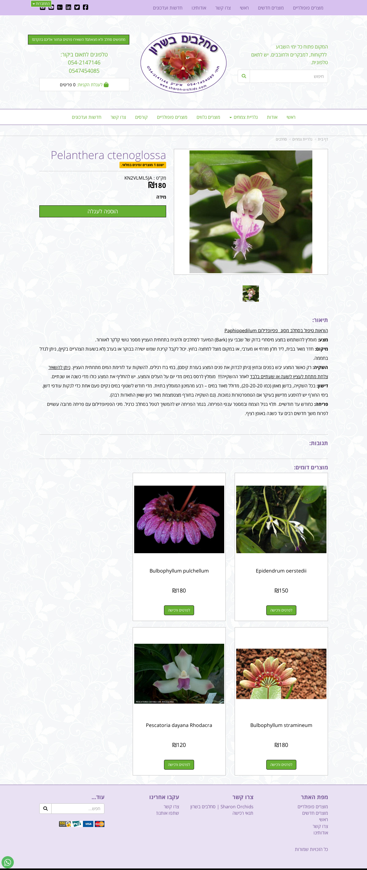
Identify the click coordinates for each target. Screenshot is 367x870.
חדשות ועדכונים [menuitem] (86, 117)
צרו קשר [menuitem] (118, 117)
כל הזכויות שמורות (311, 843)
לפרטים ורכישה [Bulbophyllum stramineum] (84, 607)
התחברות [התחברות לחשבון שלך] (41, 3)
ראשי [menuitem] (291, 117)
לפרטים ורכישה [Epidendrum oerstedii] (283, 607)
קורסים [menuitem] (141, 117)
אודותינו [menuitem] (199, 8)
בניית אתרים (162, 866)
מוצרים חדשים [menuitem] (271, 8)
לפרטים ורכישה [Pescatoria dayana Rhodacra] (283, 758)
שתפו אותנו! (167, 806)
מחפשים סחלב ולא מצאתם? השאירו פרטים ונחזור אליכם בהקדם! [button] (78, 39)
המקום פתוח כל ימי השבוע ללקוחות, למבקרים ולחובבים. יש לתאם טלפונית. (289, 54)
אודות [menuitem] (272, 117)
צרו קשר (171, 800)
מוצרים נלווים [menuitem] (208, 117)
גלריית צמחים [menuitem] (243, 117)
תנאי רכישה (242, 806)
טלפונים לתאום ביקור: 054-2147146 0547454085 (84, 62)
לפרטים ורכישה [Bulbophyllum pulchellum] (184, 607)
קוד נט (175, 866)
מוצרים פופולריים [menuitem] (172, 117)
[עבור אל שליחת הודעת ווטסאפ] (8, 862)
